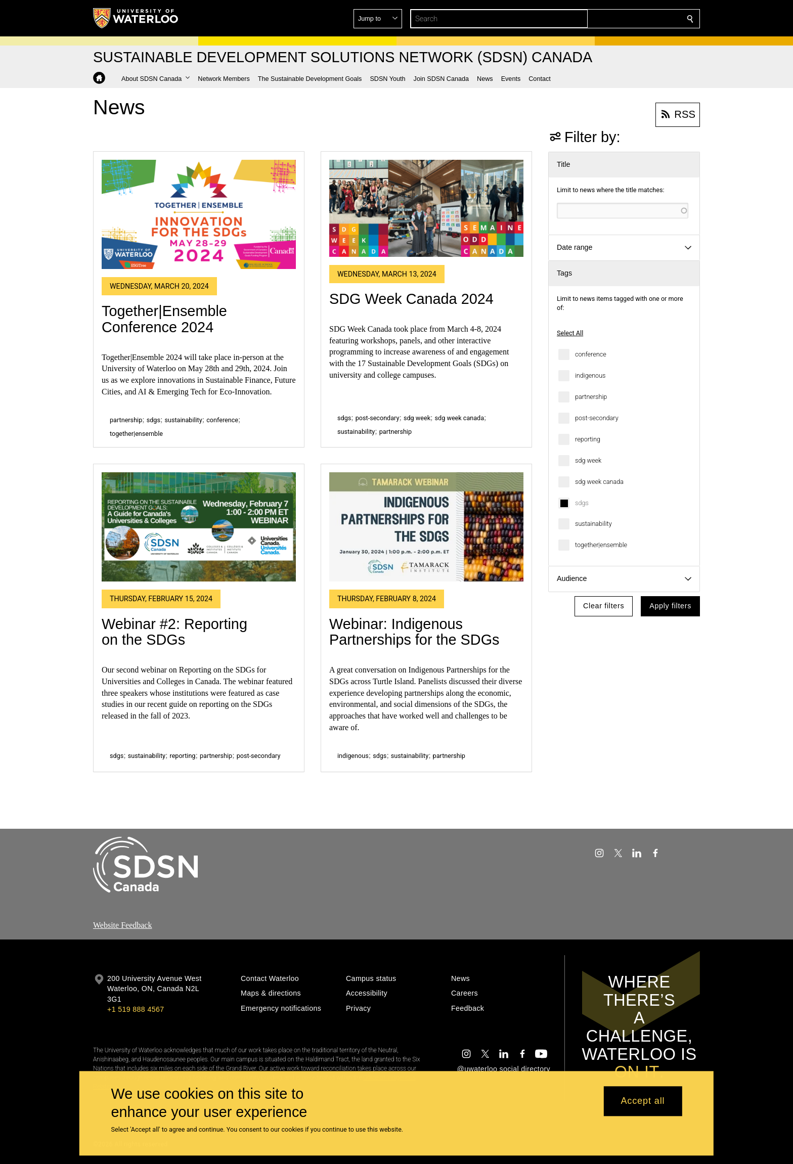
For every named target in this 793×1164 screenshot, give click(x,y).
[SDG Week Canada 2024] (426, 208)
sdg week (588, 460)
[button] (617, 19)
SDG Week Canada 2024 (411, 299)
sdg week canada (599, 481)
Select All (570, 333)
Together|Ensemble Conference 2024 (164, 319)
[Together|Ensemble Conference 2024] (199, 214)
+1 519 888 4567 (135, 1009)
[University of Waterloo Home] (136, 18)
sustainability (593, 523)
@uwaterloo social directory (503, 1069)
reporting (587, 439)
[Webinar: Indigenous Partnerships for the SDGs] (426, 526)
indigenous (590, 375)
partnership (591, 396)
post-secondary (597, 418)
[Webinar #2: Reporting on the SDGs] (199, 526)
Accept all (643, 1101)
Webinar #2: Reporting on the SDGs (174, 632)
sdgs (582, 503)
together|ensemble (601, 545)
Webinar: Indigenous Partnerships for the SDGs (414, 632)
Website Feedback (122, 925)
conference (590, 354)
